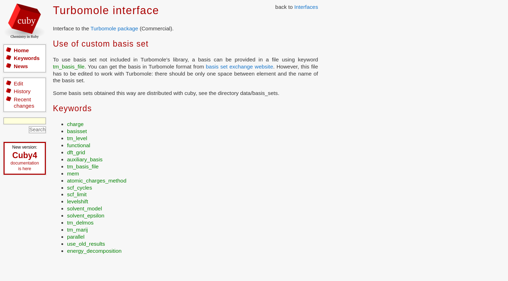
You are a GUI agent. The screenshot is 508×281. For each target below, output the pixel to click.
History (22, 91)
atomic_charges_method (96, 181)
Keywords (27, 58)
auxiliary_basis (85, 159)
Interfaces (306, 7)
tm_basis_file (69, 67)
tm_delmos (80, 223)
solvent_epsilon (85, 216)
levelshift (77, 201)
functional (78, 145)
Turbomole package (114, 28)
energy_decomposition (94, 251)
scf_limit (76, 194)
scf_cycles (79, 188)
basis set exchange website (239, 67)
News (21, 66)
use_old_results (86, 244)
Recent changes (24, 102)
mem (73, 174)
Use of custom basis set (101, 43)
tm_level (77, 138)
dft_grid (76, 152)
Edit (18, 83)
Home (21, 50)
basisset (77, 131)
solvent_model (84, 208)
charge (75, 124)
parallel (76, 237)
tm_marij (77, 230)
